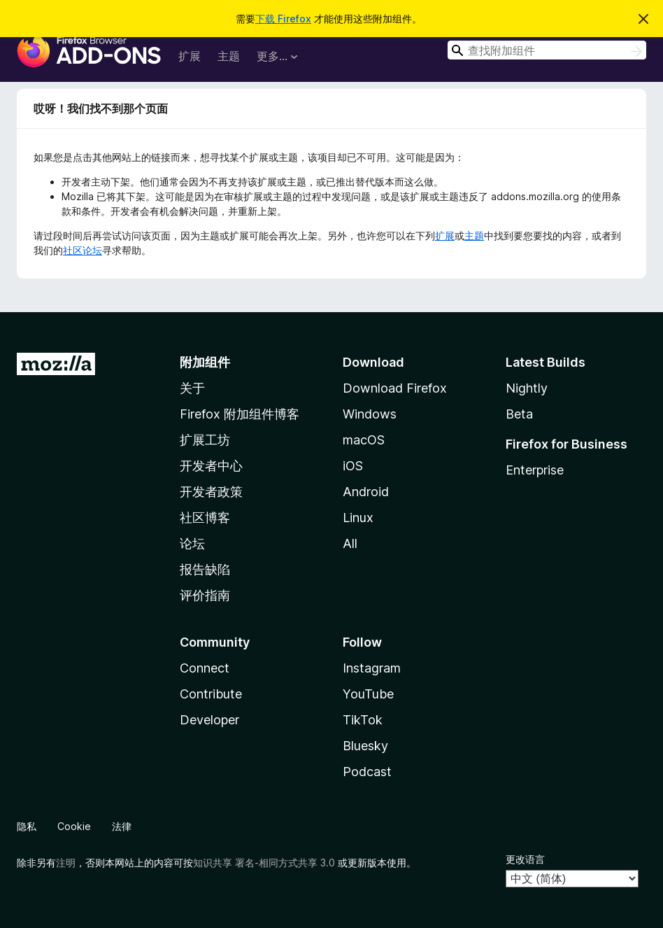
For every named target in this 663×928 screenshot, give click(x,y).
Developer (209, 719)
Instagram (372, 668)
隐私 (26, 826)
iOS (353, 465)
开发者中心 (211, 465)
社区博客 (205, 517)
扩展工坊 (205, 440)
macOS (364, 440)
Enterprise (535, 470)
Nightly (527, 388)
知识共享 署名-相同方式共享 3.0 (264, 863)
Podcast (367, 771)
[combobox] (547, 50)
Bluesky (365, 745)
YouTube (368, 694)
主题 (229, 56)
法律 (121, 826)
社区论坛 (82, 250)
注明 (66, 863)
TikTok (363, 719)
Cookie (74, 826)
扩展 (189, 56)
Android (366, 491)
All (350, 543)
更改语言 (525, 859)
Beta (519, 414)
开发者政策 (211, 491)
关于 (192, 388)
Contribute (211, 694)
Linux (358, 517)
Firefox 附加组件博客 (239, 414)
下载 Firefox (283, 18)
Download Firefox (395, 388)
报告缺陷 (205, 569)
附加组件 (205, 362)
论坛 (192, 543)
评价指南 (205, 595)
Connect (204, 668)
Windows (370, 414)
